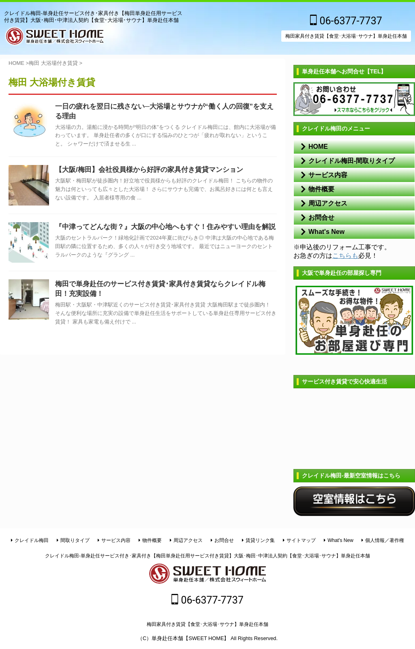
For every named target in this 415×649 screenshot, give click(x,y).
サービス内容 (323, 175)
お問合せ (317, 217)
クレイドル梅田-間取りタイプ (342, 161)
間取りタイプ (75, 540)
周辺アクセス (323, 203)
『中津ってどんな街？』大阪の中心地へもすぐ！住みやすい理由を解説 (159, 228)
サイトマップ (301, 540)
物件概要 (317, 189)
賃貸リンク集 (260, 540)
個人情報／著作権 (384, 540)
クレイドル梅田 (32, 540)
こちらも (345, 255)
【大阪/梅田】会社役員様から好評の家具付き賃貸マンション (143, 171)
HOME (315, 147)
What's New (321, 232)
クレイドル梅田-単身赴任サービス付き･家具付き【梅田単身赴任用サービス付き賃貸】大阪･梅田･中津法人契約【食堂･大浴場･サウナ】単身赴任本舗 (207, 556)
